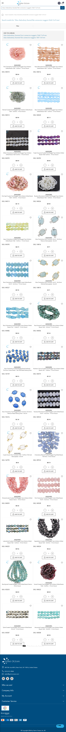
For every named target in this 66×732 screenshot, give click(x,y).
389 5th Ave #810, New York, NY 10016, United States (21, 667)
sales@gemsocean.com (12, 674)
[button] (30, 45)
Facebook (7, 678)
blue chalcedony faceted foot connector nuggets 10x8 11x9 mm (25, 35)
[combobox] (30, 8)
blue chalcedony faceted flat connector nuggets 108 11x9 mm (24, 38)
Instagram (3, 678)
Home (2, 15)
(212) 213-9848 (9, 671)
